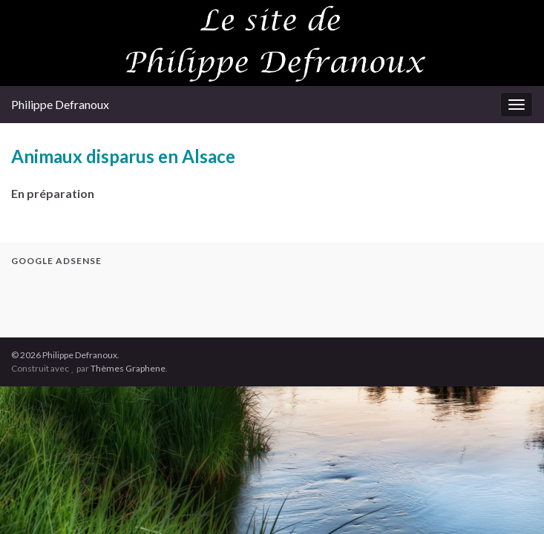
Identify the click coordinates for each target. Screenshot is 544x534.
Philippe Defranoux (60, 104)
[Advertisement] (184, 299)
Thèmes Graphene (128, 368)
